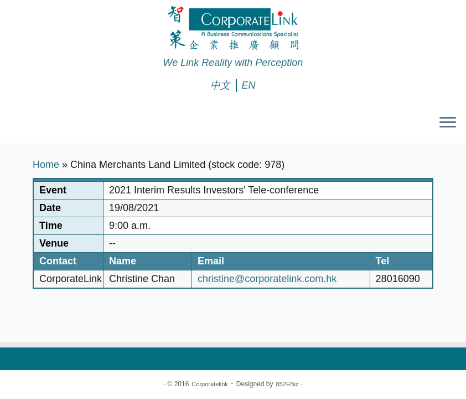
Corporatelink (209, 384)
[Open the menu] (447, 123)
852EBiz (287, 384)
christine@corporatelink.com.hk (267, 278)
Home (46, 164)
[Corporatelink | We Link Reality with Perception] (233, 28)
